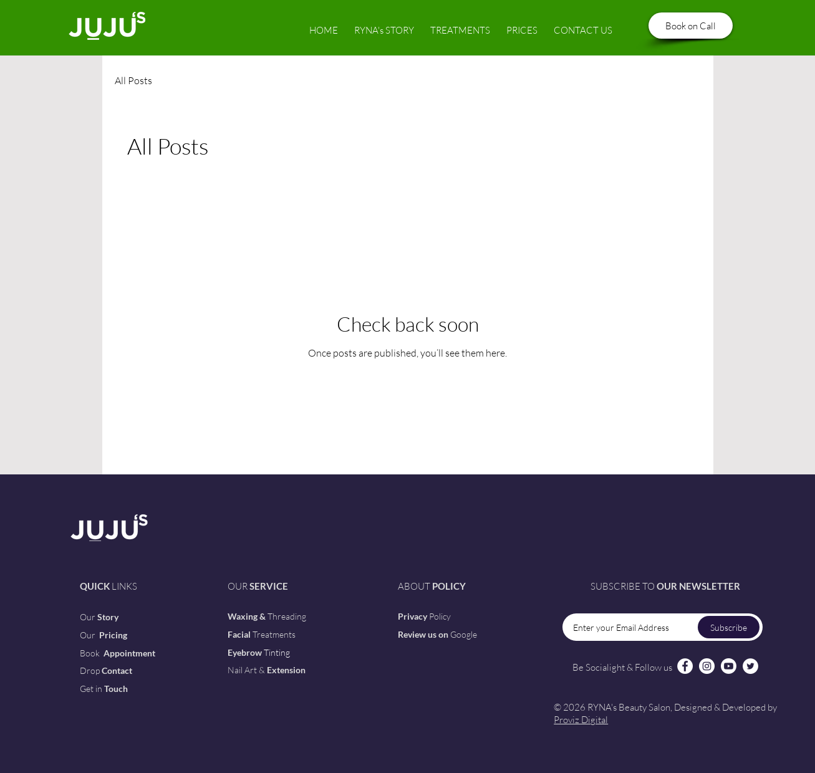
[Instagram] (707, 666)
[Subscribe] (729, 627)
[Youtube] (728, 666)
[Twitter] (750, 666)
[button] (460, 25)
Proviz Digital (581, 720)
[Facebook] (685, 666)
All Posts (133, 80)
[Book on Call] (691, 25)
